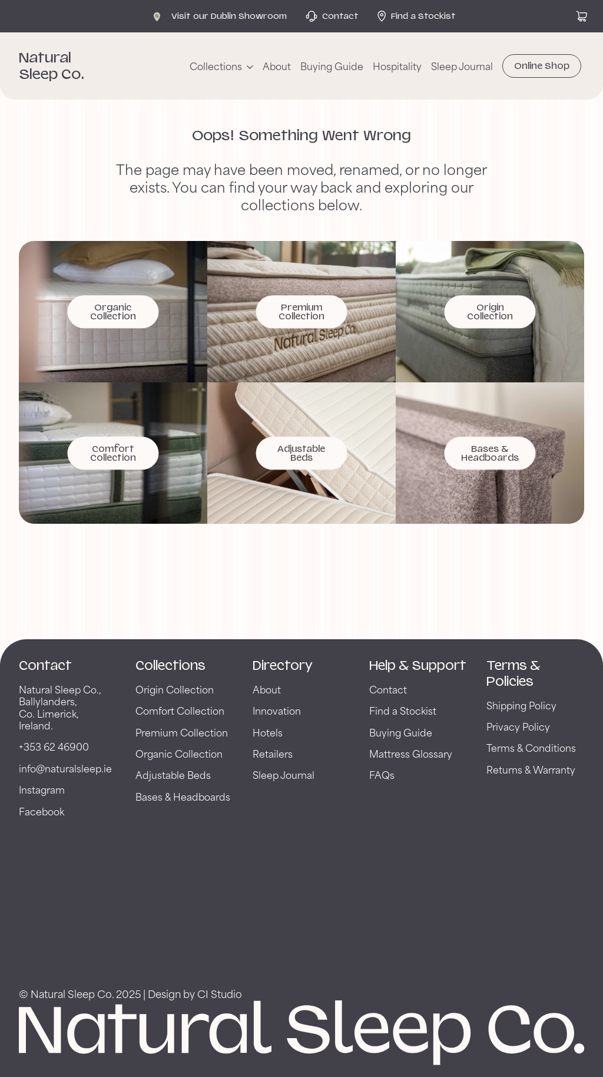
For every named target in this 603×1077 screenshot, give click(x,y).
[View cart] (582, 16)
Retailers (273, 753)
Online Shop (541, 66)
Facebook (41, 811)
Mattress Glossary (410, 753)
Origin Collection (174, 689)
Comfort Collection (179, 710)
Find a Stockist (402, 710)
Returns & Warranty (530, 769)
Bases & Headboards (182, 796)
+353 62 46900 (54, 746)
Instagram (42, 789)
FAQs (382, 774)
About (277, 66)
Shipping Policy (521, 705)
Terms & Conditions (531, 747)
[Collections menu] (221, 66)
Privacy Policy (518, 726)
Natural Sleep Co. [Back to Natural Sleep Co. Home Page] (51, 65)
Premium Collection (181, 732)
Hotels (268, 732)
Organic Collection (179, 753)
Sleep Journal (462, 66)
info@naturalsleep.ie (65, 768)
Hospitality (397, 66)
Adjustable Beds (173, 774)
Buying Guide (331, 66)
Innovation (277, 710)
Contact (388, 689)
